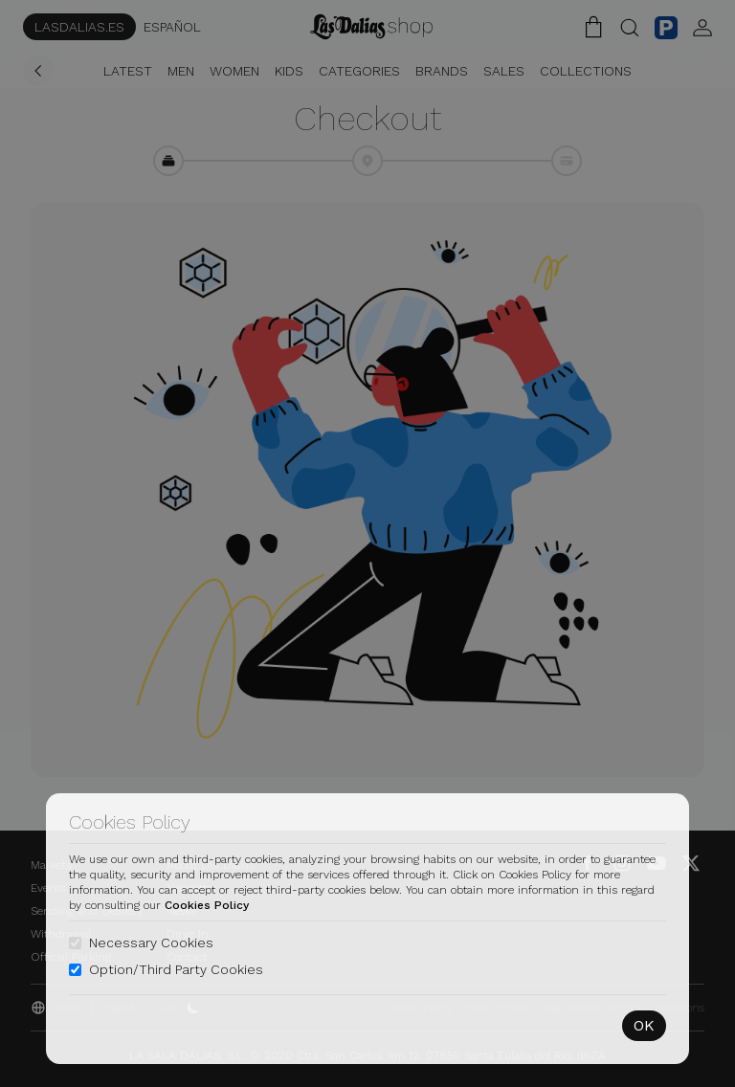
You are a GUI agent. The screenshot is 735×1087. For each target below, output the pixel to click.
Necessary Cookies (151, 942)
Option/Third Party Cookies (176, 969)
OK (644, 1025)
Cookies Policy (207, 905)
